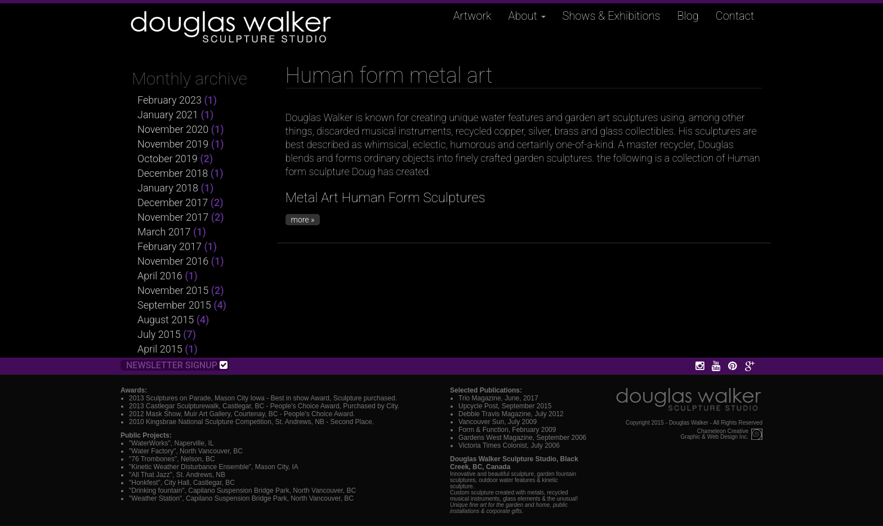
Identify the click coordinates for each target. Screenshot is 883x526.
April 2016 (159, 276)
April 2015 (159, 349)
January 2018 (167, 188)
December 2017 (172, 202)
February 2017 (169, 246)
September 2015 (174, 305)
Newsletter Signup (177, 365)
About (527, 16)
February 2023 (169, 100)
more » (303, 219)
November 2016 (172, 261)
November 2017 (172, 217)
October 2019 (167, 158)
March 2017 (164, 232)
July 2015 (159, 334)
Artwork (472, 16)
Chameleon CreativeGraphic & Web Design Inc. (714, 434)
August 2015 (165, 320)
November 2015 (172, 290)
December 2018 (172, 173)
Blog (688, 16)
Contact (735, 16)
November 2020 (172, 129)
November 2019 (172, 144)
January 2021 (167, 115)
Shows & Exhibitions (612, 16)
